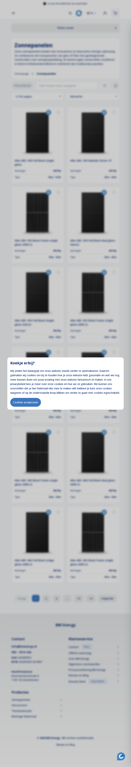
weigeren (15, 392)
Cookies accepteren (25, 402)
